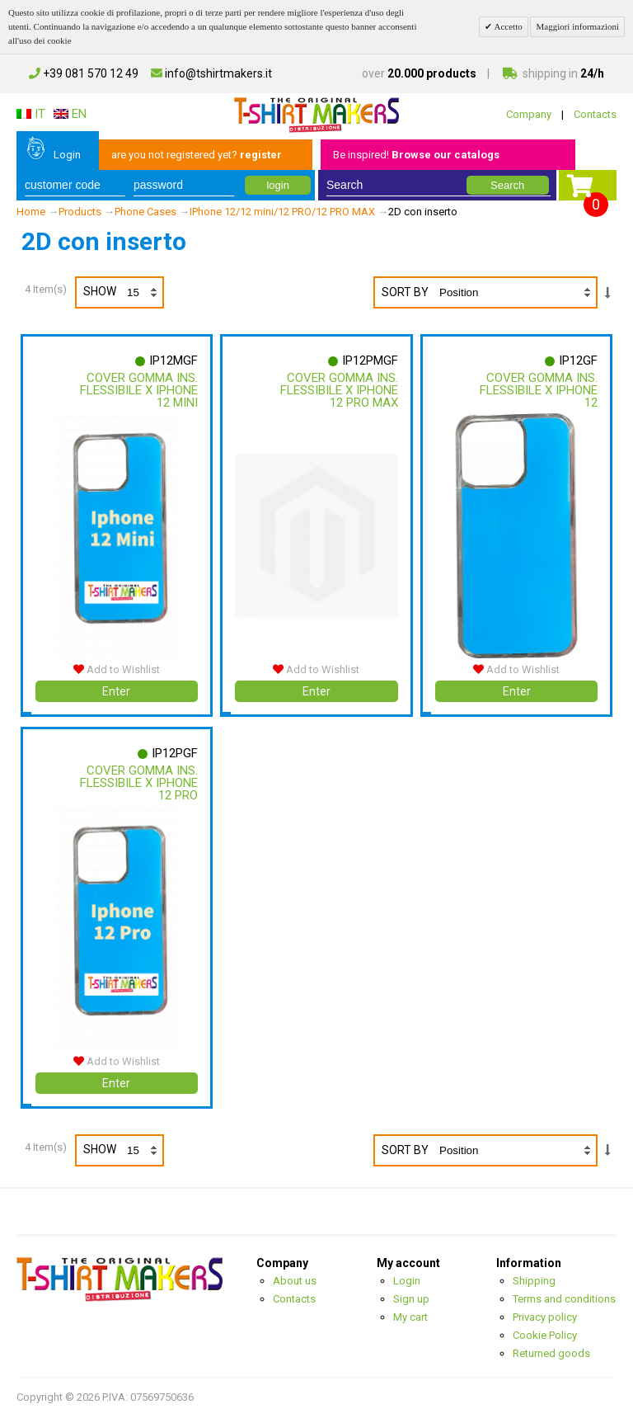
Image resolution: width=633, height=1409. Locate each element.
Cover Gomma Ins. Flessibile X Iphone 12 (538, 390)
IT (30, 113)
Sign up (411, 1291)
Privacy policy (545, 1309)
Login (67, 154)
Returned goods (551, 1346)
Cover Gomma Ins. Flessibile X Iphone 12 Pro (138, 779)
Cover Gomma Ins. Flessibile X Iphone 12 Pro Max (337, 390)
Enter (116, 687)
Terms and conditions (564, 1291)
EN (70, 113)
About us (294, 1273)
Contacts (595, 114)
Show (122, 292)
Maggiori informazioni (577, 26)
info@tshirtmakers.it (211, 73)
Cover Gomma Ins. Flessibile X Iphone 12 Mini (138, 390)
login (277, 185)
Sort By (405, 292)
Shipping (534, 1273)
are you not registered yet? (196, 154)
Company (528, 114)
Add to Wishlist (116, 665)
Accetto (507, 26)
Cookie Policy (545, 1328)
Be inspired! (416, 154)
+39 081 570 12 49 (83, 73)
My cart (410, 1309)
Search (507, 185)
